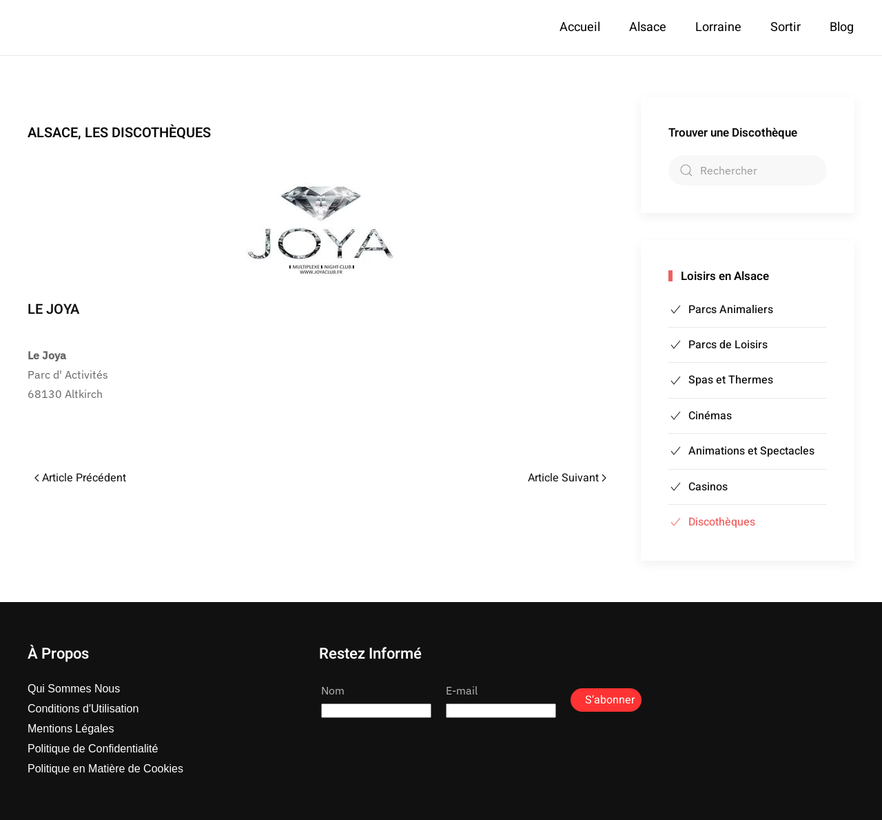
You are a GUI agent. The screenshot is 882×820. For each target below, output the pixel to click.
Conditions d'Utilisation (83, 708)
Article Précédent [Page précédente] (80, 478)
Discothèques (711, 522)
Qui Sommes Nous (74, 688)
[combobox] (747, 170)
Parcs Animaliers (720, 309)
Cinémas (700, 416)
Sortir (785, 27)
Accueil (580, 27)
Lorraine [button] (718, 27)
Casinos (698, 487)
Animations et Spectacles (741, 451)
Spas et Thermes (720, 380)
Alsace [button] (647, 27)
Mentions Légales (71, 728)
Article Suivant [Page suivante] (567, 478)
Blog (842, 27)
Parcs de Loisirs (718, 345)
